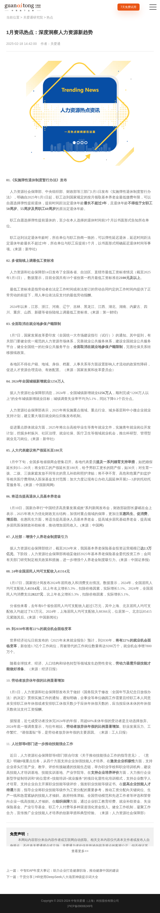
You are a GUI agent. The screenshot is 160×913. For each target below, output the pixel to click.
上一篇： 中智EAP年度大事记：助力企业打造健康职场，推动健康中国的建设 (62, 870)
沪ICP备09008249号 (80, 906)
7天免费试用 (128, 7)
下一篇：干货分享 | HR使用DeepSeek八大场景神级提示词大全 (52, 877)
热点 (50, 17)
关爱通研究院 (33, 17)
